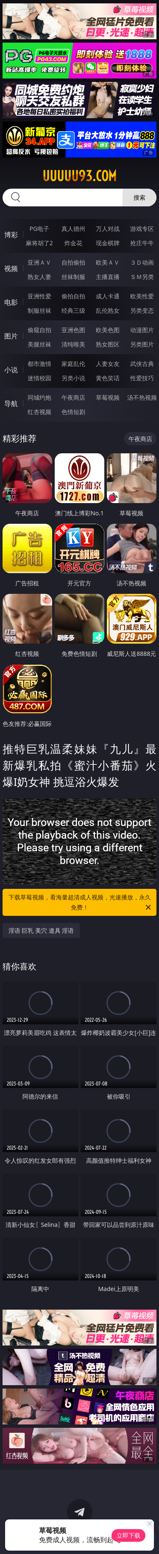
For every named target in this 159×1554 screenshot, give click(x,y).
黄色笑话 (108, 378)
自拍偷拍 (73, 262)
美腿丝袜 (39, 344)
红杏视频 (39, 412)
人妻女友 (108, 364)
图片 (11, 336)
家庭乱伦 (73, 364)
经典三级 (73, 310)
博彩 (11, 234)
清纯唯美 (73, 344)
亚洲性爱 (39, 296)
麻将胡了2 (39, 243)
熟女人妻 (39, 277)
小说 (11, 369)
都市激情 (39, 364)
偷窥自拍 (39, 330)
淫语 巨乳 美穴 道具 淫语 (41, 930)
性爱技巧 (142, 378)
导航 (11, 403)
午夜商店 (73, 397)
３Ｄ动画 (142, 262)
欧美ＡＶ (108, 262)
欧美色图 (108, 330)
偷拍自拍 (73, 296)
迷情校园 (39, 378)
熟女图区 (108, 344)
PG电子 (39, 229)
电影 (11, 302)
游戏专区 (142, 229)
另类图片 (142, 344)
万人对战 (108, 229)
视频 (11, 268)
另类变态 (142, 310)
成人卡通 (108, 296)
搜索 (139, 197)
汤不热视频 (142, 397)
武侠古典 (142, 364)
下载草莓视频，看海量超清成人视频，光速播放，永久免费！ (80, 902)
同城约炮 (39, 397)
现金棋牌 (108, 243)
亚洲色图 (73, 330)
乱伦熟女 (108, 310)
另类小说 (73, 378)
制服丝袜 (39, 310)
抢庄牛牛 (142, 243)
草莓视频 (108, 397)
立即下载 (128, 1535)
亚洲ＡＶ (39, 262)
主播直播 (108, 277)
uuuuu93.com (79, 176)
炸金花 (73, 243)
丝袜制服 (73, 277)
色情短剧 (73, 412)
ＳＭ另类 (142, 277)
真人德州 (73, 229)
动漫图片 (142, 330)
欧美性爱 (142, 296)
